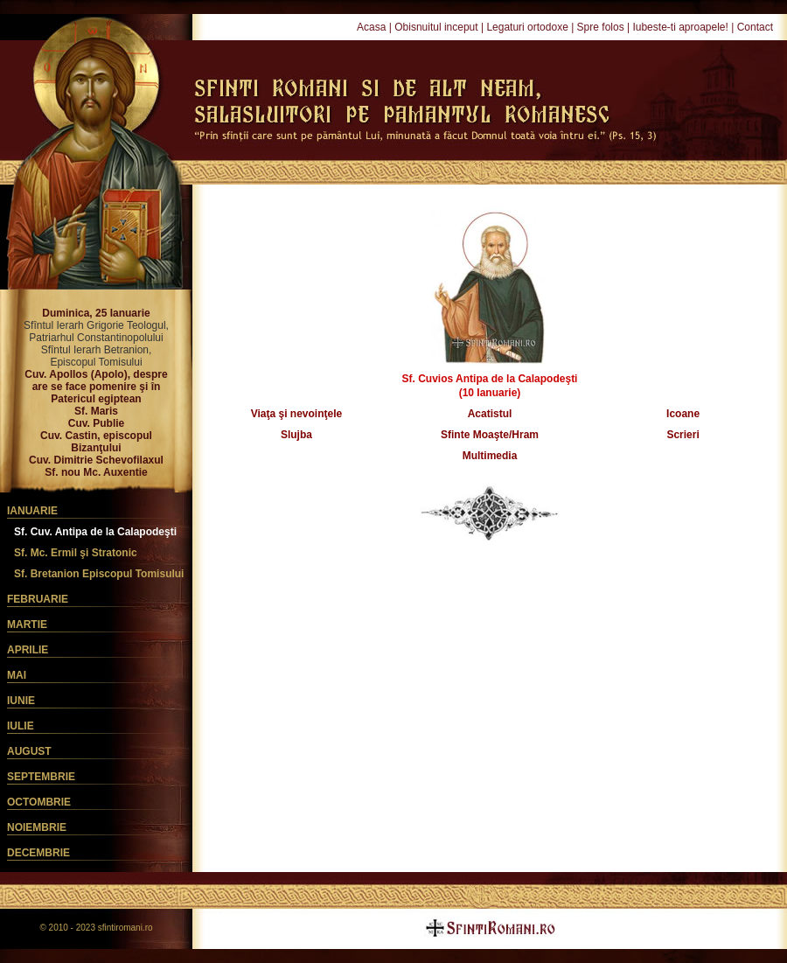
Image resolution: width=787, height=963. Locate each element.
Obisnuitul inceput (435, 27)
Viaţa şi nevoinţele (297, 414)
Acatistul (490, 414)
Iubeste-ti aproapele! (680, 27)
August (29, 751)
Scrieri (682, 435)
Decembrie (38, 853)
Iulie (20, 726)
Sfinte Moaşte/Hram (490, 435)
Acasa (371, 27)
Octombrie (39, 802)
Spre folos (600, 27)
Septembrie (41, 777)
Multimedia (490, 456)
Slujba (296, 435)
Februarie (37, 599)
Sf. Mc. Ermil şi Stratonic (75, 553)
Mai (16, 675)
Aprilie (27, 650)
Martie (27, 624)
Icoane (683, 414)
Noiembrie (36, 827)
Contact (755, 27)
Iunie (21, 700)
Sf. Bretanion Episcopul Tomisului (99, 574)
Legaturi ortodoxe (527, 27)
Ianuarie (32, 511)
